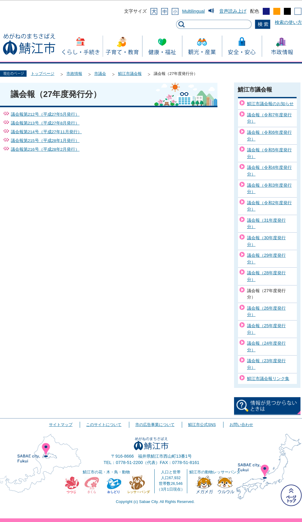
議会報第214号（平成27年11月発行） (46, 132)
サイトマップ (60, 424)
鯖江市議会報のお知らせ (270, 103)
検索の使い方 (288, 22)
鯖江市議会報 (130, 73)
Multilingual (193, 11)
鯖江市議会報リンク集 (268, 378)
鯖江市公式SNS (202, 424)
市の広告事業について (155, 424)
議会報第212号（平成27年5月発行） (45, 114)
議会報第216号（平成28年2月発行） (45, 149)
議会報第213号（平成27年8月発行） (45, 123)
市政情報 (74, 73)
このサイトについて (103, 424)
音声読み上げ (232, 11)
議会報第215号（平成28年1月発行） (45, 140)
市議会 (100, 73)
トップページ (42, 73)
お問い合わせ (241, 424)
